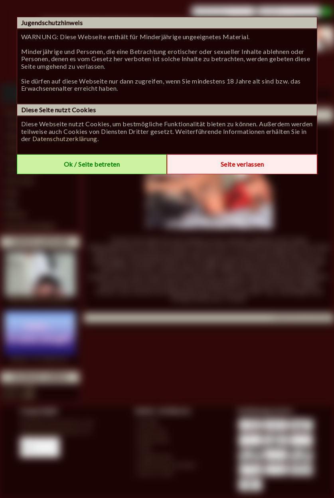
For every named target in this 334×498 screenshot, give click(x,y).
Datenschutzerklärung (64, 138)
